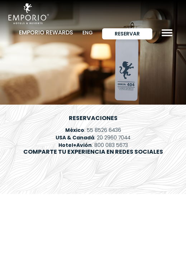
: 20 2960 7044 (93, 137)
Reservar (127, 33)
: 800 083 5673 (93, 145)
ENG (87, 32)
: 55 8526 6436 (93, 130)
